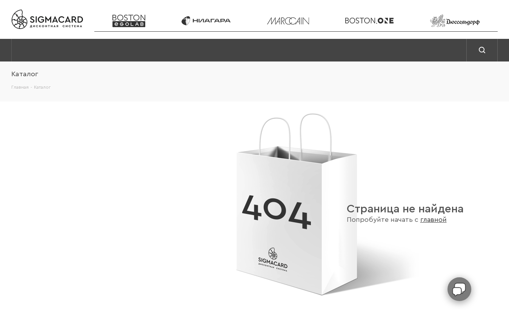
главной (433, 219)
